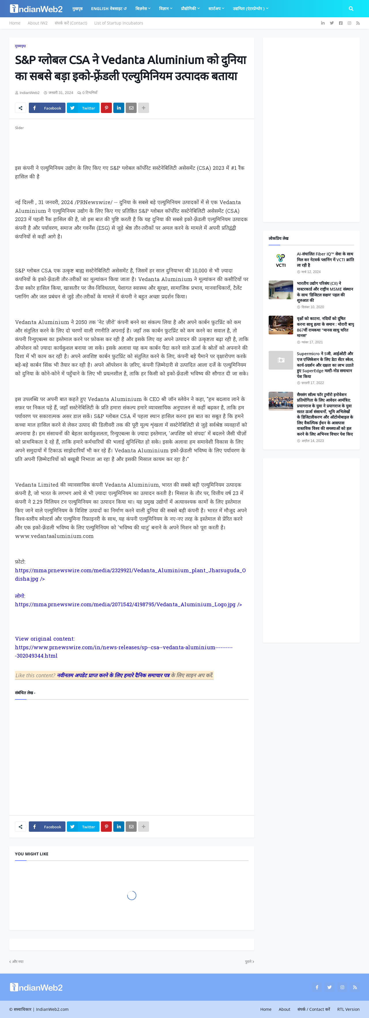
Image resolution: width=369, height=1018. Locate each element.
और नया (17, 961)
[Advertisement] (131, 144)
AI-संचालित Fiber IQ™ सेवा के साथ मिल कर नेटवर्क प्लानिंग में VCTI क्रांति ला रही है (325, 259)
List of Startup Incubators (118, 23)
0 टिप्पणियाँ (89, 93)
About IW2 (38, 23)
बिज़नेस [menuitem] (141, 8)
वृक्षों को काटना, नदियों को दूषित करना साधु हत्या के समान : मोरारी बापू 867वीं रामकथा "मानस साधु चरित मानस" (325, 327)
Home (14, 23)
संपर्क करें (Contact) (71, 23)
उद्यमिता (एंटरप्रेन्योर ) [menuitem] (249, 8)
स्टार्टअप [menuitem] (214, 8)
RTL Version (348, 1009)
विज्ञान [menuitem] (164, 8)
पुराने (248, 961)
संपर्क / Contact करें (314, 1009)
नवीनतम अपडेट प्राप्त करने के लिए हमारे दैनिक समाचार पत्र (114, 675)
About (284, 1009)
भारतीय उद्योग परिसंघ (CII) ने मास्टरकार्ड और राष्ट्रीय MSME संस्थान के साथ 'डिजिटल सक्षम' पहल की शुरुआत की (325, 292)
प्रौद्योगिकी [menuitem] (188, 8)
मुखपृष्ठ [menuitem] (77, 8)
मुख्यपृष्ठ (20, 46)
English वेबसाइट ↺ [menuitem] (109, 8)
